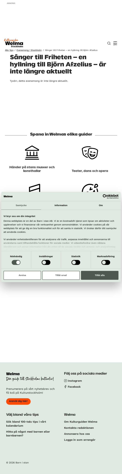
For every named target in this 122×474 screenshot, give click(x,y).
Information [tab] (61, 205)
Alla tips (9, 50)
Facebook (74, 386)
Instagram (75, 380)
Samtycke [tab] (21, 205)
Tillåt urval (61, 275)
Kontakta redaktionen (79, 427)
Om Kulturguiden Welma (80, 421)
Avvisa (22, 275)
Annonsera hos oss (77, 433)
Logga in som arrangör (79, 439)
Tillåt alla (100, 275)
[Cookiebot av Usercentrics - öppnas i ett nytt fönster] (105, 196)
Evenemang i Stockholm (29, 50)
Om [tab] (101, 205)
